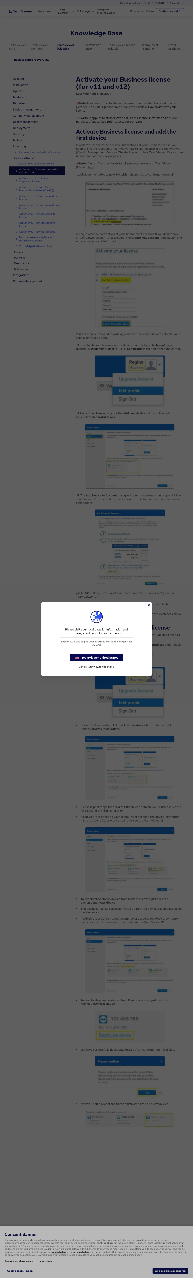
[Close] (149, 605)
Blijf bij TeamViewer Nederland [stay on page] (96, 666)
